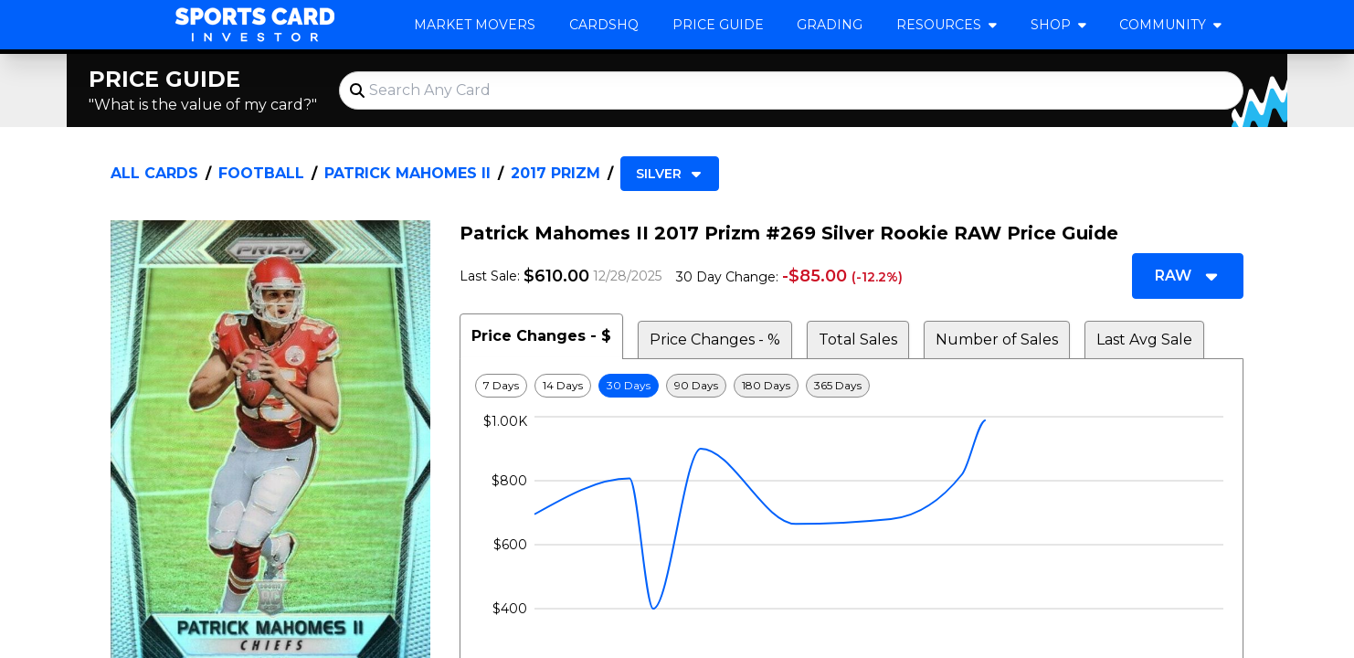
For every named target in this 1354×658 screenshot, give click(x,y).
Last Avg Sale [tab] (1144, 339)
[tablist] (851, 336)
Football (261, 173)
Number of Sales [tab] (997, 339)
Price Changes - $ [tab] (541, 336)
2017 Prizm (555, 173)
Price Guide (718, 24)
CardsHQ (604, 24)
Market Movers (474, 24)
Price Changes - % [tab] (715, 339)
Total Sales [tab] (858, 339)
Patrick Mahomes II (407, 173)
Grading (829, 24)
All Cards (154, 173)
